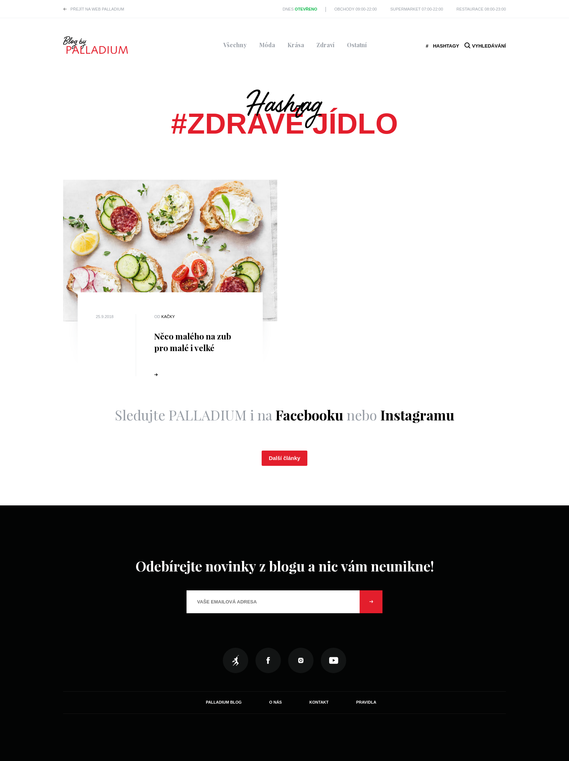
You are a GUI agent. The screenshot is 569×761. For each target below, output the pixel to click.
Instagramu (417, 415)
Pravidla (366, 702)
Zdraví (325, 44)
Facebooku (309, 415)
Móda (267, 44)
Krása (295, 44)
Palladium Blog (224, 702)
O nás (275, 702)
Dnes (300, 9)
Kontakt (319, 702)
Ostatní (357, 44)
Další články (284, 458)
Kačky (168, 316)
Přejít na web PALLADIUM (97, 9)
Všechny (235, 44)
